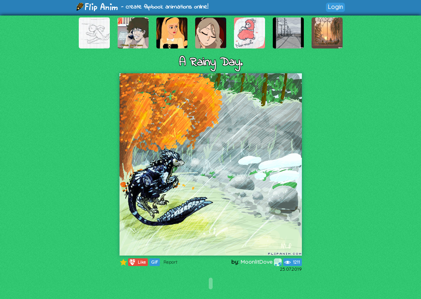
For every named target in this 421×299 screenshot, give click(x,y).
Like (137, 262)
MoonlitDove (261, 261)
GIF (154, 262)
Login (335, 6)
